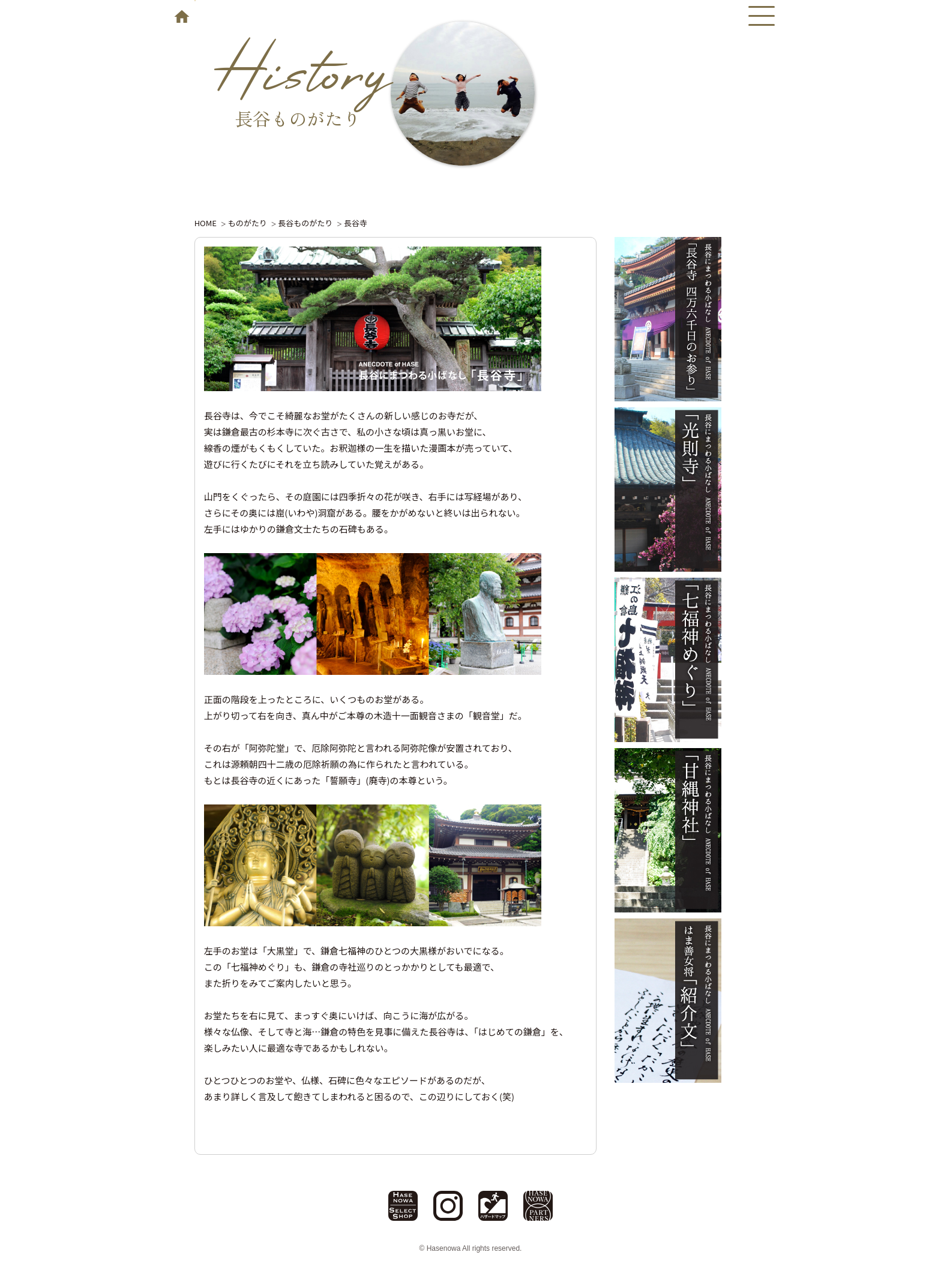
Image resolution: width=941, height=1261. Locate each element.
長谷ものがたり (305, 223)
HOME (205, 223)
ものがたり (247, 223)
